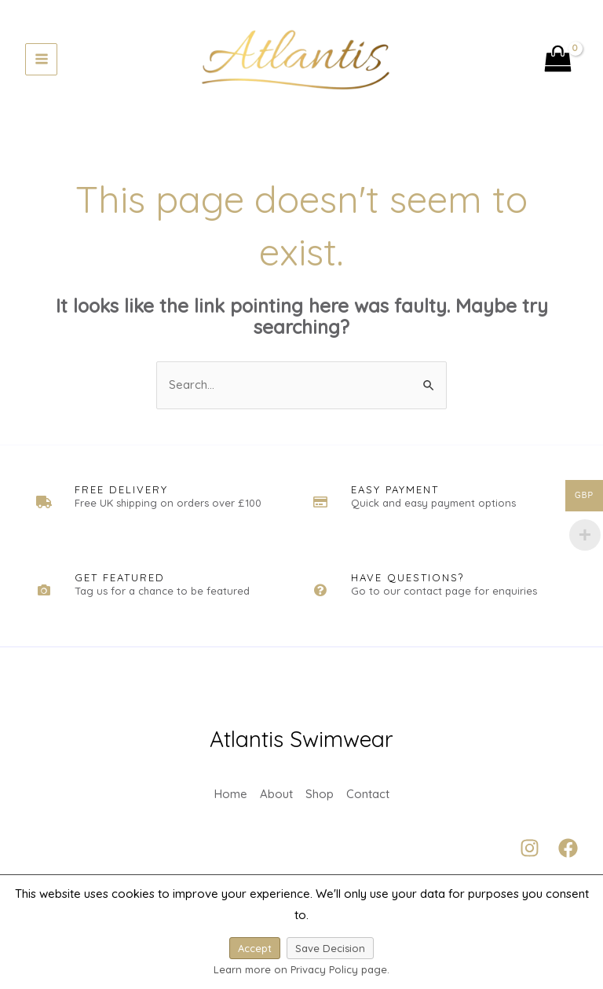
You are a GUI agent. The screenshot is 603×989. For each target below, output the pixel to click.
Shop (319, 799)
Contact (367, 799)
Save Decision (330, 948)
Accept (255, 948)
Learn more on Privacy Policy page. (301, 969)
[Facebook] (568, 855)
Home (230, 799)
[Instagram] (529, 855)
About (276, 799)
